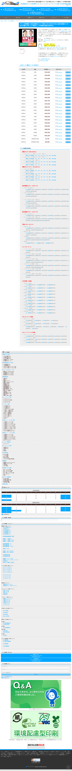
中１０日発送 (28, 284)
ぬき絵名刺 (5, 464)
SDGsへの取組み (4, 754)
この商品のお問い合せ (44, 58)
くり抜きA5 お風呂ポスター (8, 410)
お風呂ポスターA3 (6, 599)
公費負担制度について (63, 754)
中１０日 (41, 47)
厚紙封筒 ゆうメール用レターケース (10, 585)
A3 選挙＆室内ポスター (7, 357)
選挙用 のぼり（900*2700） (8, 552)
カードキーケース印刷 (6, 397)
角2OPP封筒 (5, 614)
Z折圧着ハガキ (5, 448)
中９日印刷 (28, 218)
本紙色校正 (5, 391)
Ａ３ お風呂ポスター (6, 405)
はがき (4, 449)
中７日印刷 (28, 189)
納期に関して (34, 751)
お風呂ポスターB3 (6, 601)
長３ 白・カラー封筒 (6, 469)
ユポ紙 (62, 31)
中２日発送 (38, 243)
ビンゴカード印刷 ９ (6, 414)
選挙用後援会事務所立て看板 (8, 536)
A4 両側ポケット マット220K (8, 435)
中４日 (44, 320)
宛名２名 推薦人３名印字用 (8, 562)
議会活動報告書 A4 (6, 386)
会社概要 (68, 753)
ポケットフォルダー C (7, 569)
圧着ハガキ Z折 (6, 591)
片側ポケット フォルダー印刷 (8, 420)
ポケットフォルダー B (7, 568)
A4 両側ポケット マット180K (8, 434)
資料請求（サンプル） (21, 753)
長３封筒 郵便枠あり (7, 623)
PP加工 (58, 48)
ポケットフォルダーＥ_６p (7, 429)
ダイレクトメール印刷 (6, 445)
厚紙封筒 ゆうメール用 (7, 463)
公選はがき (5, 378)
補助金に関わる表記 (12, 754)
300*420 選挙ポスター (7, 530)
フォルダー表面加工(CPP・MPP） (8, 430)
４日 (60, 47)
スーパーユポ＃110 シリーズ (8, 369)
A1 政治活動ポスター (6, 365)
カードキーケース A (6, 398)
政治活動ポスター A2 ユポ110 (8, 372)
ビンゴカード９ (6, 603)
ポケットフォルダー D (6, 440)
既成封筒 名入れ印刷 (6, 467)
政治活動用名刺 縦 (6, 554)
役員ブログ (9, 756)
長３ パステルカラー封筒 (7, 470)
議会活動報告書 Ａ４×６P (8, 546)
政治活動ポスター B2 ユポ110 (8, 374)
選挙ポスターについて (53, 754)
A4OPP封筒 (5, 612)
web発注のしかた (27, 751)
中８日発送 (49, 284)
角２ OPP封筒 (5, 456)
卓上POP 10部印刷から (7, 412)
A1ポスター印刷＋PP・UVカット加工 (9, 367)
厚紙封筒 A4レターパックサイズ (8, 462)
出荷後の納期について (11, 753)
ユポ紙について (20, 754)
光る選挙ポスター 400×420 (7, 359)
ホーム (6, 17)
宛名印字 (4, 450)
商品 (5, 20)
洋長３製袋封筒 (6, 646)
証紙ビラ (4, 379)
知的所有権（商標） (34, 753)
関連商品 (4, 460)
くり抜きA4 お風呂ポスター (8, 411)
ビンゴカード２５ (6, 604)
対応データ (58, 751)
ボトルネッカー (5, 417)
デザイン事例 (3, 756)
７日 (51, 47)
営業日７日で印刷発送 (30, 155)
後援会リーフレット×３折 (8, 558)
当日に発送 (54, 155)
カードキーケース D (7, 578)
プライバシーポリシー (50, 753)
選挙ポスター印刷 (5, 354)
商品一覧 (18, 17)
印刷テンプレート (55, 56)
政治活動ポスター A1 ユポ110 (8, 373)
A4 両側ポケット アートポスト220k (9, 436)
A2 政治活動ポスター (6, 364)
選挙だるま (5, 394)
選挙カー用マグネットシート (8, 389)
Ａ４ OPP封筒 (5, 455)
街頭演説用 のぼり (6, 385)
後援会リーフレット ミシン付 (8, 381)
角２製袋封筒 (5, 643)
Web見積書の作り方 (19, 751)
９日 (45, 47)
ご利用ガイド (30, 17)
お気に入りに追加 (43, 60)
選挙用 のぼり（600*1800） (8, 551)
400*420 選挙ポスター (7, 527)
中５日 (35, 320)
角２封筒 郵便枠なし (7, 627)
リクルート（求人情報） (60, 753)
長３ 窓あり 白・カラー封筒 (8, 472)
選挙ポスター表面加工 (6, 390)
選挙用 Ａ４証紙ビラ (7, 538)
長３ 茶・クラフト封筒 (7, 471)
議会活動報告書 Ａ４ (7, 543)
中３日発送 (28, 243)
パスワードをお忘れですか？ (7, 676)
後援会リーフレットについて (42, 754)
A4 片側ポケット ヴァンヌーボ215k (9, 426)
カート (12, 751)
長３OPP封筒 (5, 610)
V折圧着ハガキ (5, 447)
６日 (54, 47)
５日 (57, 47)
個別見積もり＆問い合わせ (44, 751)
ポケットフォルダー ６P (7, 572)
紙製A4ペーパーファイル (7, 598)
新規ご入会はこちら (5, 677)
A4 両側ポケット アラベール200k (8, 437)
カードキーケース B (6, 401)
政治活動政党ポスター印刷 (7, 362)
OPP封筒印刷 (4, 452)
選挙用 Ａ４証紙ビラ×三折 (8, 541)
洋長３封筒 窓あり (6, 632)
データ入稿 (64, 751)
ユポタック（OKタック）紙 (30, 754)
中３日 (52, 320)
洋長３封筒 (5, 630)
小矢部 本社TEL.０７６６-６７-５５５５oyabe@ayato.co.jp (36, 659)
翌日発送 (47, 243)
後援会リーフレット (6, 380)
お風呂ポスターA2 (6, 602)
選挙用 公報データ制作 (7, 395)
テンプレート (54, 17)
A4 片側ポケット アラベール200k (8, 425)
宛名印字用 (5, 561)
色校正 (28, 753)
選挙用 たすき (6, 548)
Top (68, 767)
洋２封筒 (5, 635)
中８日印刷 (28, 336)
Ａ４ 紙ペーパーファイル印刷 (8, 409)
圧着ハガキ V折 (6, 590)
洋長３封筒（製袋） (6, 482)
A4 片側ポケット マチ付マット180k (9, 427)
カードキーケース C (6, 402)
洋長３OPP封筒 (5, 457)
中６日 (27, 320)
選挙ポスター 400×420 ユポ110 (8, 371)
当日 (31, 191)
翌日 (50, 155)
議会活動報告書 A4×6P (7, 388)
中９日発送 (39, 284)
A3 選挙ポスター (6, 528)
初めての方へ (42, 17)
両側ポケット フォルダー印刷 (8, 432)
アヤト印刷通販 (11, 20)
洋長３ (4, 475)
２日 (65, 47)
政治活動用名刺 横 (6, 556)
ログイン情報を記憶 (6, 672)
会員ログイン (7, 751)
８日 (48, 47)
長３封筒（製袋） (6, 478)
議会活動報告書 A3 (6, 387)
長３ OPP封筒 (5, 454)
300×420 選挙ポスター (6, 358)
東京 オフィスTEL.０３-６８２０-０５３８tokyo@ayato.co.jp (36, 655)
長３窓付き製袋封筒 (7, 641)
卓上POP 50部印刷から (7, 413)
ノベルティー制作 (5, 404)
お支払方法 (52, 751)
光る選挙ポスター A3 (7, 360)
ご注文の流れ (3, 753)
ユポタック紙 (67, 31)
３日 (62, 47)
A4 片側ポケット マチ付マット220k (9, 428)
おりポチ (4, 418)
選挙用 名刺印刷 (6, 382)
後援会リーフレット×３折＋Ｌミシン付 (10, 559)
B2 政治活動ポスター (7, 533)
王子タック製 (47, 40)
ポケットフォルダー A (7, 567)
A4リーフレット (5, 443)
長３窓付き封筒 (6, 624)
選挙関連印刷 (4, 376)
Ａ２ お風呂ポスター (6, 408)
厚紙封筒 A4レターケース (8, 584)
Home (2, 20)
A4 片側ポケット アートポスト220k (9, 424)
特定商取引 (42, 753)
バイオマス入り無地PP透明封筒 (8, 458)
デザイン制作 (5, 465)
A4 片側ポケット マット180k (8, 421)
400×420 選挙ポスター (6, 356)
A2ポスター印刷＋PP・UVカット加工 (9, 366)
